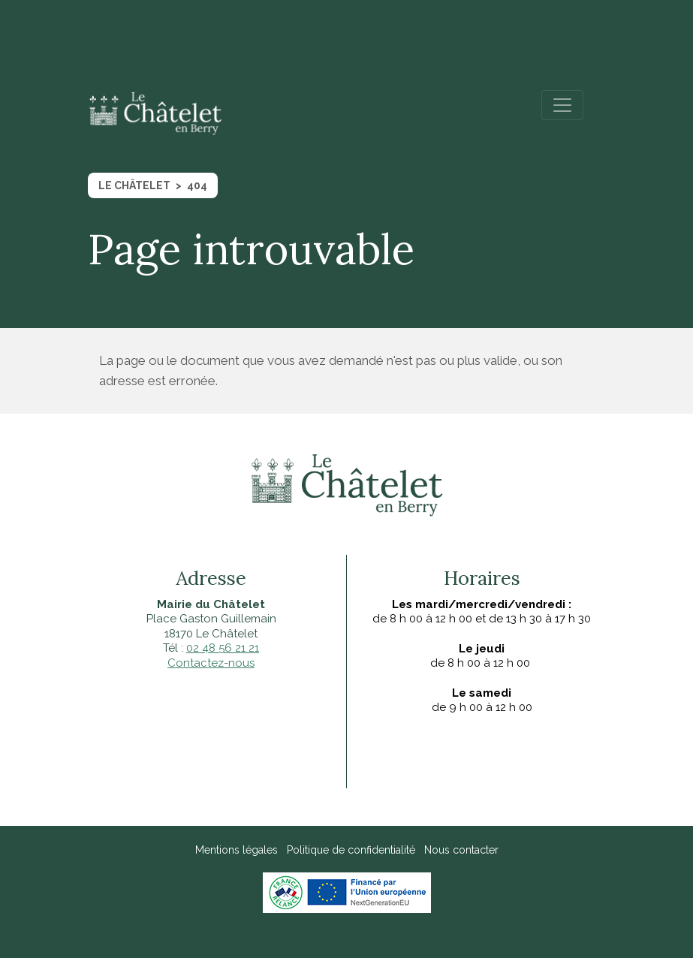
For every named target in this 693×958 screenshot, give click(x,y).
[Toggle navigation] (562, 105)
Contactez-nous (211, 663)
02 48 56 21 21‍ (222, 648)
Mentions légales (236, 850)
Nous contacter (461, 850)
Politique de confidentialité (351, 850)
